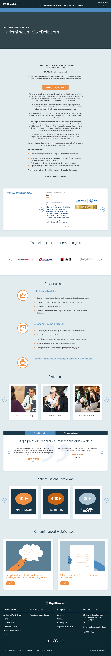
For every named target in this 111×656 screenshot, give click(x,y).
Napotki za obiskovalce (12, 630)
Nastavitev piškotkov (44, 650)
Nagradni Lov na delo (65, 627)
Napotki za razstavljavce (39, 615)
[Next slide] (102, 209)
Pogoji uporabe (9, 650)
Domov (39, 5)
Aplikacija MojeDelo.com (12, 615)
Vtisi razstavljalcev (71, 433)
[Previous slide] (41, 209)
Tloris (5, 619)
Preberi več (66, 226)
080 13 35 (90, 632)
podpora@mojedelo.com (98, 627)
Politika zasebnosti (26, 650)
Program (48, 5)
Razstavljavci (69, 5)
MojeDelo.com (103, 2)
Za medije (60, 615)
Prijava (105, 6)
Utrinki (80, 5)
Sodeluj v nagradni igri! (55, 87)
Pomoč (6, 634)
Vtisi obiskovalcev (40, 433)
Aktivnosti (57, 5)
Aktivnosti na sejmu (11, 627)
